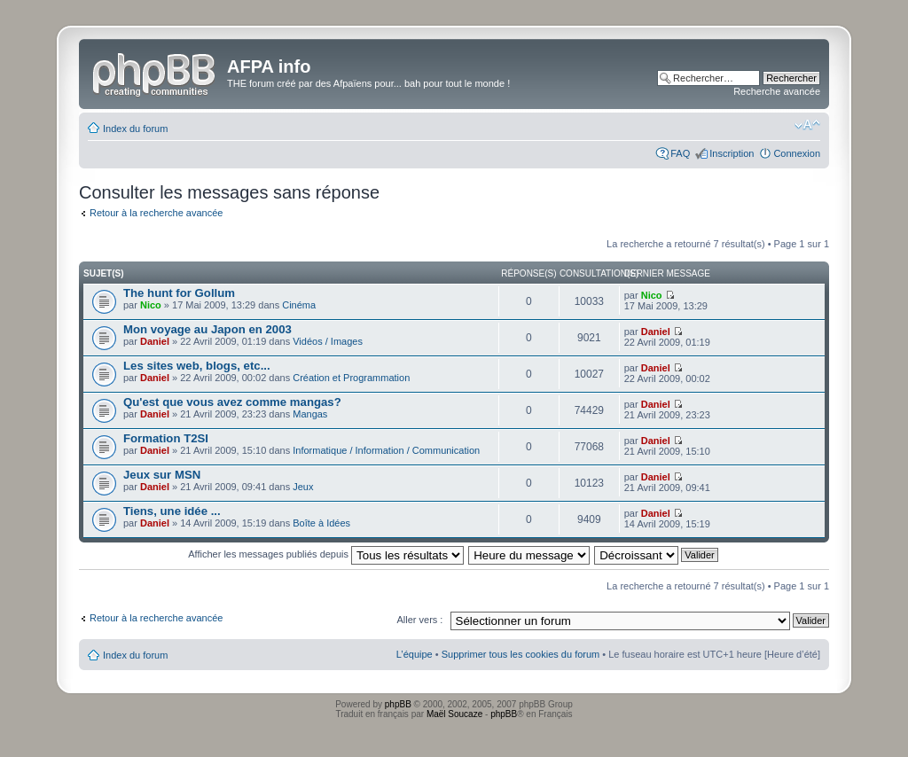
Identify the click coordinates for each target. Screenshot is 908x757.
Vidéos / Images (328, 341)
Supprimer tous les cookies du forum (521, 654)
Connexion (796, 153)
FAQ (680, 153)
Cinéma (299, 305)
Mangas (310, 414)
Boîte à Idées (321, 523)
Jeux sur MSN (161, 474)
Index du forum (135, 128)
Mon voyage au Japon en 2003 (207, 329)
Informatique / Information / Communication (386, 450)
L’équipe (414, 654)
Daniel (154, 341)
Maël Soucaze (454, 714)
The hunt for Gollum (179, 293)
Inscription (731, 153)
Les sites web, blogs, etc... (196, 365)
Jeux (303, 486)
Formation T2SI (165, 438)
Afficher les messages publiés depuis (326, 554)
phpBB (398, 704)
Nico (150, 305)
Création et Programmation (351, 377)
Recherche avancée (776, 91)
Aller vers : (419, 619)
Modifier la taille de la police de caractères (807, 125)
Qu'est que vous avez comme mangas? (232, 402)
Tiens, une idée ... (172, 511)
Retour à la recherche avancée (156, 212)
